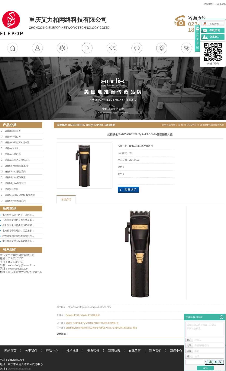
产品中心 (191, 125)
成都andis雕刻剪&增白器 (17, 142)
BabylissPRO (72, 315)
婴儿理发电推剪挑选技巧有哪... (18, 225)
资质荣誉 (93, 350)
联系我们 (155, 350)
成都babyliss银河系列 (15, 183)
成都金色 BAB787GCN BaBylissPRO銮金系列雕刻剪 (92, 323)
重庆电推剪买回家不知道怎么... (18, 241)
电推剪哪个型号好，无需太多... (18, 230)
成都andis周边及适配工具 (17, 160)
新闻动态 (114, 350)
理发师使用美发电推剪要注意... (18, 236)
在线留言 (135, 350)
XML (223, 4)
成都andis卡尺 (11, 148)
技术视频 (72, 350)
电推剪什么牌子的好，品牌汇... (18, 215)
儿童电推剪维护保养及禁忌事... (18, 220)
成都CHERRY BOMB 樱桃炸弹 (20, 195)
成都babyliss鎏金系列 (15, 171)
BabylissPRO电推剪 (90, 315)
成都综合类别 (11, 189)
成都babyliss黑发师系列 (16, 165)
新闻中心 (176, 350)
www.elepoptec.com (19, 368)
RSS (217, 4)
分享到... (214, 37)
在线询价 (128, 190)
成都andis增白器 (13, 154)
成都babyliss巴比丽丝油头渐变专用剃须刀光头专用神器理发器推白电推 (101, 327)
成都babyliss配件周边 (15, 177)
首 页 (180, 125)
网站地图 (208, 4)
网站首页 (10, 350)
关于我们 (31, 350)
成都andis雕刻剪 (13, 136)
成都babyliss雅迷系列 (15, 200)
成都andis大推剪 (13, 130)
